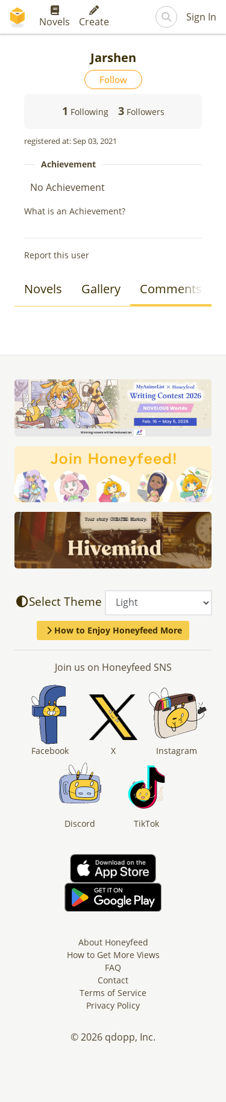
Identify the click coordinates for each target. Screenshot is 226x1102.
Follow (113, 79)
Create (94, 16)
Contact (113, 980)
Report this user (56, 255)
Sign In (201, 16)
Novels (54, 16)
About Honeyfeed (113, 942)
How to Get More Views (113, 954)
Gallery (101, 289)
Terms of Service (113, 992)
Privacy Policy (113, 1005)
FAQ (113, 967)
